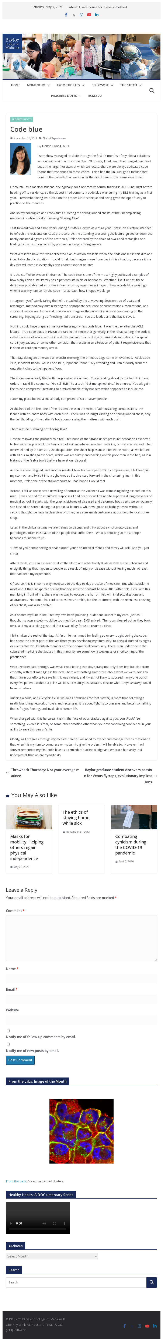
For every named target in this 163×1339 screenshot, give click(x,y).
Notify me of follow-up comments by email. (41, 1037)
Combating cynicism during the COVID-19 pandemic (130, 844)
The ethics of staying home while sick (76, 817)
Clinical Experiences (54, 138)
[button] (47, 85)
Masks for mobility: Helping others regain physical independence (27, 847)
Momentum (36, 85)
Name (12, 968)
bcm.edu (95, 96)
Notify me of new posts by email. (32, 1050)
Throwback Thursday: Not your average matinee (42, 772)
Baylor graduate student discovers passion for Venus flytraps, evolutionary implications (120, 776)
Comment (15, 910)
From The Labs (68, 85)
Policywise (100, 85)
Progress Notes (64, 96)
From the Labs (16, 1181)
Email (11, 989)
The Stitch (128, 85)
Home (15, 85)
